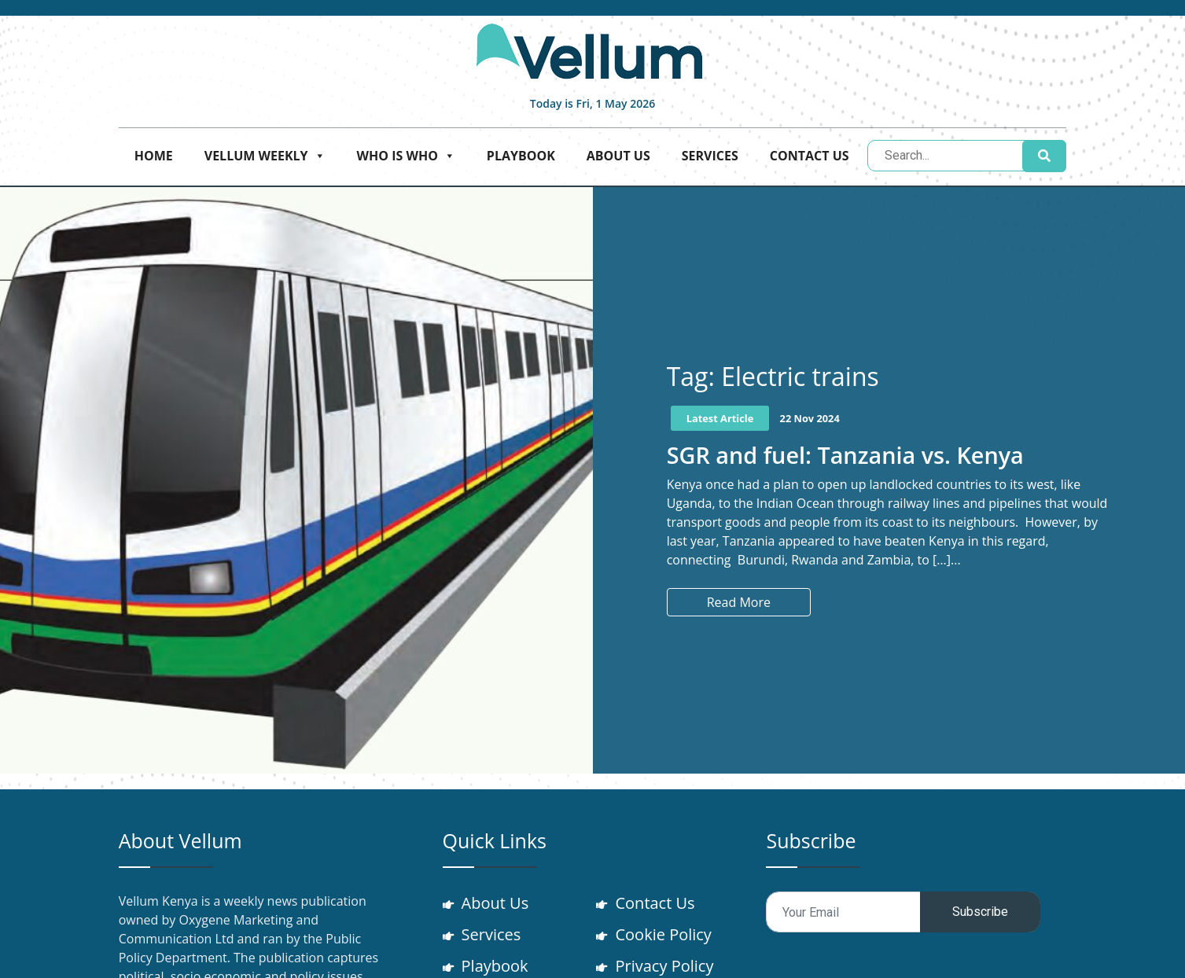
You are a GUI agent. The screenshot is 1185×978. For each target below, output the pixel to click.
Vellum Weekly (265, 155)
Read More (739, 602)
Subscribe (980, 911)
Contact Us (809, 155)
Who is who (406, 155)
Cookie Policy (663, 934)
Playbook (521, 155)
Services (710, 155)
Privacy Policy (664, 965)
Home (153, 155)
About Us (618, 155)
